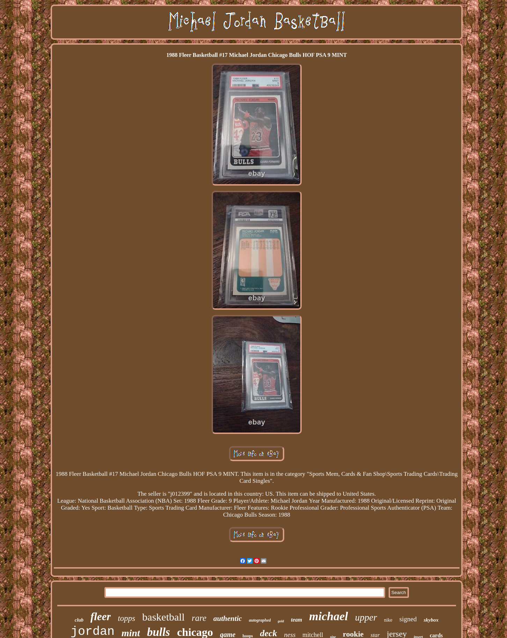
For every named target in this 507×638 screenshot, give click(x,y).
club (79, 620)
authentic (227, 618)
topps (126, 618)
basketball (163, 617)
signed (408, 619)
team (296, 620)
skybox (431, 620)
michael (328, 616)
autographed (260, 620)
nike (388, 620)
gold (281, 621)
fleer (100, 616)
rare (199, 618)
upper (366, 617)
